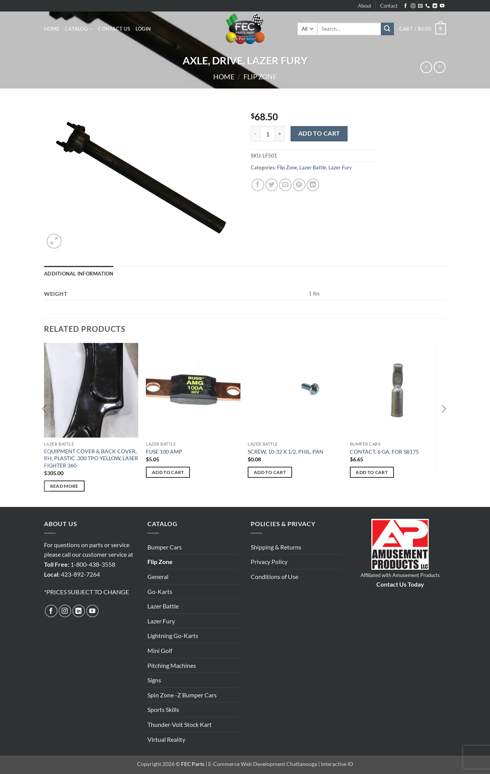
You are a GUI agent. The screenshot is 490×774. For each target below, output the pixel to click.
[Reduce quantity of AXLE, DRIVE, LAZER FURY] (255, 133)
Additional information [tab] (79, 274)
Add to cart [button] (168, 472)
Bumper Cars (164, 547)
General (157, 576)
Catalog (79, 29)
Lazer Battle (312, 167)
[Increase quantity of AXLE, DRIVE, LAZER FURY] (279, 133)
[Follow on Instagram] (413, 6)
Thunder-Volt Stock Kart (179, 724)
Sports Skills (163, 709)
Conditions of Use (274, 576)
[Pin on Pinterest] (299, 185)
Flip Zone (260, 76)
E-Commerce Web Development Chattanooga (262, 764)
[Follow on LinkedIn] (435, 6)
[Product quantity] (267, 133)
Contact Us (114, 29)
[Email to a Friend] (285, 185)
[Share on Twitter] (271, 185)
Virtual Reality (166, 739)
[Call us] (427, 6)
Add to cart (319, 133)
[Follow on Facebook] (405, 6)
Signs (154, 680)
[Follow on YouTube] (442, 6)
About (364, 6)
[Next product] (426, 67)
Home (51, 29)
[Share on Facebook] (258, 185)
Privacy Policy (269, 561)
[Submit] (387, 29)
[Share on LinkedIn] (313, 185)
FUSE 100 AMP (164, 451)
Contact (389, 6)
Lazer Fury (340, 167)
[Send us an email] (420, 6)
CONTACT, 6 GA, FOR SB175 (384, 451)
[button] (143, 28)
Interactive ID (337, 764)
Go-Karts (159, 591)
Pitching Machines (171, 665)
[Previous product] (440, 67)
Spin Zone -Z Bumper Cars (182, 695)
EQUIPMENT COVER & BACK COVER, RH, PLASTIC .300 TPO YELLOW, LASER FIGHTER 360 (91, 458)
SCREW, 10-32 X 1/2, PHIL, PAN (285, 451)
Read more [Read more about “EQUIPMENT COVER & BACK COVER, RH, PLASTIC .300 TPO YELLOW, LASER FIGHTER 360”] (64, 486)
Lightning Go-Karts (172, 635)
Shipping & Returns (276, 547)
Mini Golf (159, 650)
